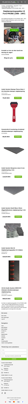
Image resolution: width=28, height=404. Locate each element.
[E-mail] (14, 352)
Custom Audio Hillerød (6, 377)
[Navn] (14, 350)
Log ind (3, 319)
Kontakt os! (3, 330)
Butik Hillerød (4, 327)
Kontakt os (6, 372)
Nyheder (3, 336)
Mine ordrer (3, 315)
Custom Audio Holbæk (6, 362)
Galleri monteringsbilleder (6, 342)
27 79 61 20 (6, 385)
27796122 (6, 370)
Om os (2, 332)
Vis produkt (20, 57)
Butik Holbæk (4, 329)
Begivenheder (4, 334)
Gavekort (3, 337)
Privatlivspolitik (4, 341)
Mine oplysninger (5, 317)
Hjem (2, 325)
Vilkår (2, 339)
